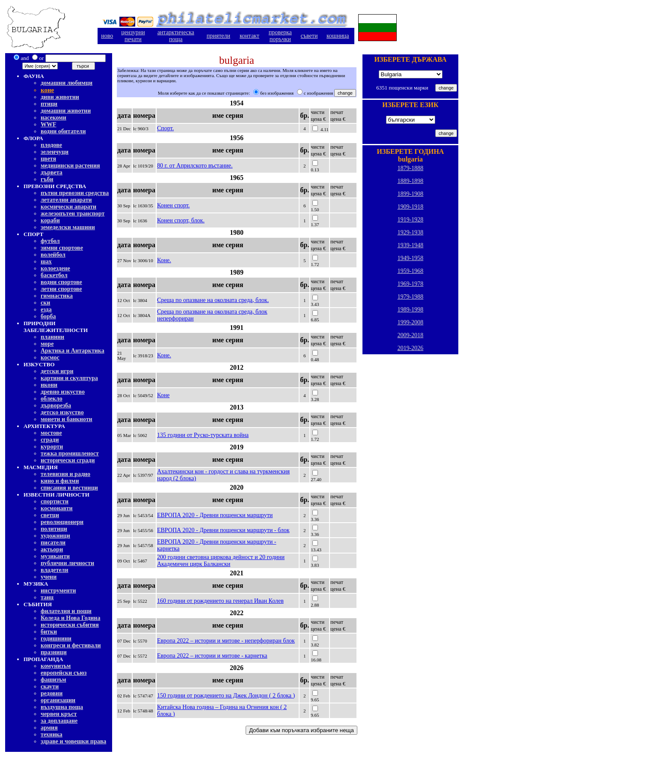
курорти (52, 446)
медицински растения (70, 165)
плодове (51, 145)
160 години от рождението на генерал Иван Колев (220, 601)
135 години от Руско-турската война (203, 435)
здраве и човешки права (73, 741)
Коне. (164, 260)
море (47, 344)
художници (55, 536)
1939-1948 (411, 245)
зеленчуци (54, 152)
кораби (50, 220)
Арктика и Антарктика (72, 350)
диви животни (60, 97)
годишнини (56, 638)
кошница (338, 36)
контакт (249, 36)
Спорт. (165, 128)
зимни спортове (62, 248)
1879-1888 (411, 168)
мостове (51, 433)
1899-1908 (411, 194)
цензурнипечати (133, 35)
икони (49, 385)
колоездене (55, 268)
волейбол (53, 254)
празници (54, 652)
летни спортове (61, 289)
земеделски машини (68, 227)
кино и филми (60, 481)
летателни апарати (66, 200)
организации (58, 700)
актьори (52, 549)
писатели (53, 542)
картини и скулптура (69, 378)
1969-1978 (411, 284)
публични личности (67, 563)
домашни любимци (66, 83)
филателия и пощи (66, 611)
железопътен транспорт (72, 213)
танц (47, 597)
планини (52, 337)
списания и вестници (69, 488)
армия (49, 727)
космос (50, 357)
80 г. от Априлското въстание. (195, 165)
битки (49, 631)
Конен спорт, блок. (181, 220)
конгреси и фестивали (71, 645)
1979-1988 (411, 296)
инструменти (58, 590)
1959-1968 (411, 271)
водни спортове (61, 282)
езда (46, 309)
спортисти (54, 501)
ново (107, 36)
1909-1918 (411, 206)
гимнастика (57, 296)
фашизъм (53, 679)
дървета (51, 172)
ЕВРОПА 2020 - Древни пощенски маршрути (215, 515)
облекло (51, 398)
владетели (54, 570)
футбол (50, 241)
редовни (51, 693)
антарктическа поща (175, 35)
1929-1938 (411, 232)
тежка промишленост (70, 453)
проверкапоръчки (280, 35)
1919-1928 (411, 219)
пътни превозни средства (75, 193)
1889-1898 (411, 181)
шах (46, 261)
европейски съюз (63, 673)
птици (49, 104)
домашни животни (66, 111)
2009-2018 (411, 335)
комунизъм (56, 666)
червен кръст (59, 714)
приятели (218, 36)
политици (54, 529)
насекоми (53, 117)
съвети (309, 36)
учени (48, 577)
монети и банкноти (66, 419)
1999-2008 (411, 322)
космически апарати (68, 206)
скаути (50, 686)
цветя (48, 159)
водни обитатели (63, 131)
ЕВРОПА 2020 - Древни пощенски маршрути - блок (223, 530)
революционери (62, 522)
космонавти (57, 508)
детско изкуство (62, 412)
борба (48, 316)
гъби (47, 179)
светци (50, 515)
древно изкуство (63, 392)
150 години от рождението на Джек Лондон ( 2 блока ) (226, 695)
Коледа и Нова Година (70, 618)
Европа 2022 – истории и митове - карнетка (212, 655)
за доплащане (59, 721)
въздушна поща (62, 707)
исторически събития (70, 625)
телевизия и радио (65, 474)
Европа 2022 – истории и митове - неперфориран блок (226, 640)
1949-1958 (411, 258)
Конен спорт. (173, 205)
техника (51, 734)
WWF (48, 124)
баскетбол (54, 275)
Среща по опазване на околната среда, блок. (213, 300)
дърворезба (56, 405)
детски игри (57, 371)
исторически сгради (68, 460)
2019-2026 (411, 348)
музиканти (55, 556)
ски (45, 302)
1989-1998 (411, 309)
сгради (50, 440)
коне (47, 90)
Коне (163, 395)
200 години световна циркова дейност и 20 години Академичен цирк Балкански (221, 560)
